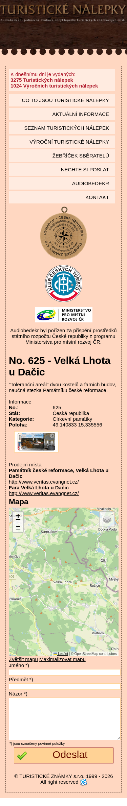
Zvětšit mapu (23, 659)
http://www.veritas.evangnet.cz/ (44, 482)
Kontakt (97, 197)
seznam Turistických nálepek (66, 128)
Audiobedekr (90, 183)
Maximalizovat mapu (62, 659)
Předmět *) (21, 679)
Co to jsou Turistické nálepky (65, 100)
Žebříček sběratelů (80, 155)
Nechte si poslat (85, 169)
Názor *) (18, 694)
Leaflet (61, 654)
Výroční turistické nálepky (69, 142)
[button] (18, 517)
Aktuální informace (80, 114)
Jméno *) (19, 665)
